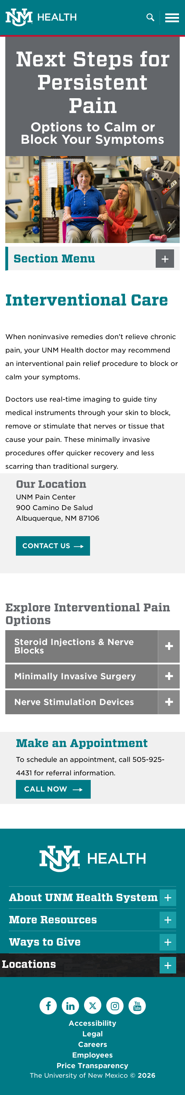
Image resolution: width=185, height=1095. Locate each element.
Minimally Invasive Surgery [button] (75, 676)
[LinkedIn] (70, 1005)
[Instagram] (115, 1005)
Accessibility (92, 1023)
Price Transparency (92, 1065)
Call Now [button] (46, 789)
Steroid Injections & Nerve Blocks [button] (74, 646)
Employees (92, 1055)
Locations (32, 964)
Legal (92, 1034)
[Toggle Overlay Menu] (150, 17)
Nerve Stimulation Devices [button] (74, 702)
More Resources (53, 919)
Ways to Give (45, 942)
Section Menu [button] (54, 258)
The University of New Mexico (79, 1075)
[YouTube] (137, 1005)
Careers (92, 1044)
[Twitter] (92, 1005)
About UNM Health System (83, 897)
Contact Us (46, 546)
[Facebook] (48, 1005)
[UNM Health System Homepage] (92, 839)
